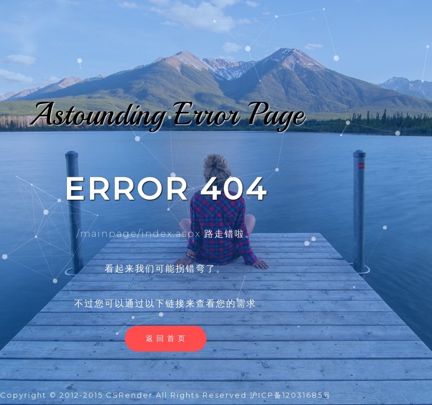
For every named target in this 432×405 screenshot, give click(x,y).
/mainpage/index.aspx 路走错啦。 (165, 233)
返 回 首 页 (166, 338)
